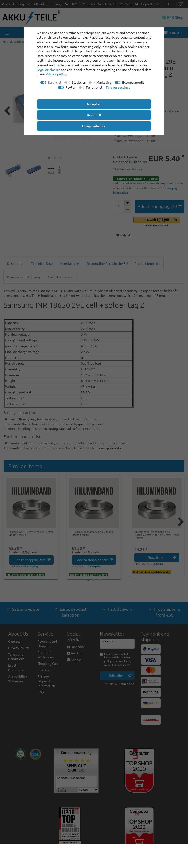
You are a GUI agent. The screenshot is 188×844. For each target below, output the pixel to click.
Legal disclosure (48, 69)
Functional (94, 87)
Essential (54, 82)
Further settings (118, 87)
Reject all (94, 115)
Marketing (104, 82)
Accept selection (94, 126)
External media (133, 82)
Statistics (79, 82)
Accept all (94, 104)
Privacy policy (56, 74)
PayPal (70, 87)
